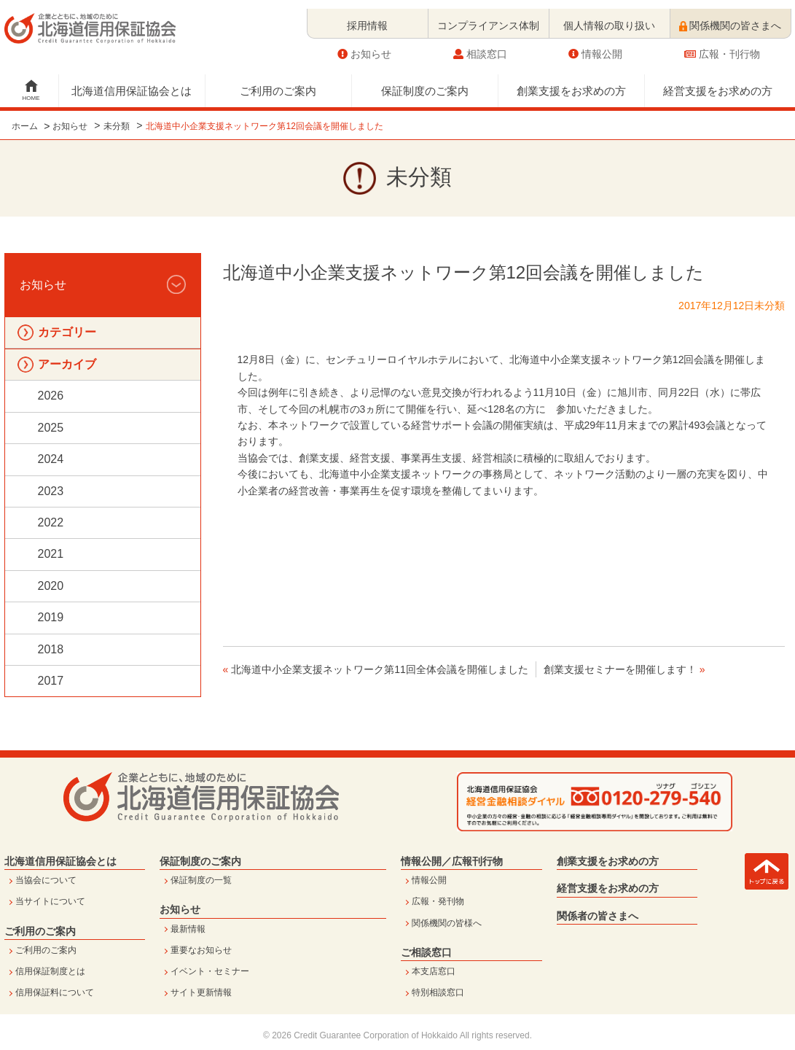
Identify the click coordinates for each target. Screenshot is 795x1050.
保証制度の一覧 (201, 880)
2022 (51, 522)
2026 (51, 395)
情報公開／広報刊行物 (452, 861)
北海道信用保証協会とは (131, 82)
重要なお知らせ (201, 950)
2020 (51, 586)
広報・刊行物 (722, 45)
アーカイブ (67, 364)
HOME (31, 89)
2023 (51, 491)
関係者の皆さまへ (597, 916)
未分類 (116, 126)
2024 (51, 459)
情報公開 (595, 45)
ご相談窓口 (426, 952)
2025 (51, 427)
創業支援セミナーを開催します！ (620, 669)
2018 (51, 649)
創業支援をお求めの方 (571, 82)
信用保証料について (54, 992)
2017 (51, 680)
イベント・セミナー (210, 971)
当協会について (46, 880)
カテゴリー (67, 332)
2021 (51, 554)
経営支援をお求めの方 (717, 82)
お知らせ (364, 45)
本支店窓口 (433, 971)
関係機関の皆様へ (447, 923)
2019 (51, 617)
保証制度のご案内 (425, 82)
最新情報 (188, 929)
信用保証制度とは (50, 971)
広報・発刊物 (438, 901)
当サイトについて (50, 901)
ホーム (25, 126)
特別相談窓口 (438, 992)
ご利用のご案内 (278, 82)
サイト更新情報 (201, 992)
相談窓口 (480, 45)
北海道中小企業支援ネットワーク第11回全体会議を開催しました (379, 669)
